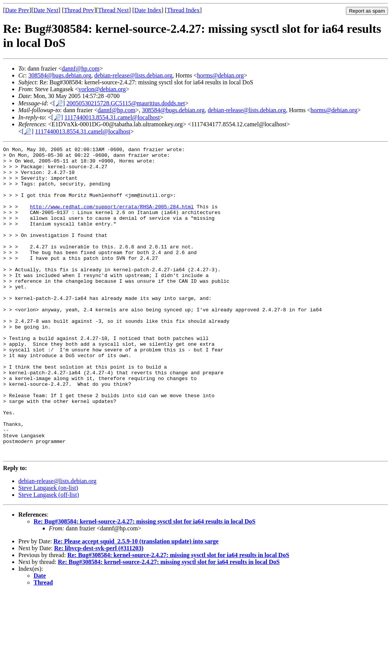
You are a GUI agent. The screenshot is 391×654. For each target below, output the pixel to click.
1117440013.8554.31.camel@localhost (112, 117)
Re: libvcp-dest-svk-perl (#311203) (99, 610)
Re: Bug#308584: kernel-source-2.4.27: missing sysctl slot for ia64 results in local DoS (144, 583)
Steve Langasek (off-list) (48, 556)
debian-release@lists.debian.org (133, 75)
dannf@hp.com (81, 68)
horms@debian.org (220, 75)
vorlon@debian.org (102, 89)
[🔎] (59, 103)
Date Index (148, 10)
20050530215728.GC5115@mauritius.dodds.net (125, 103)
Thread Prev (79, 10)
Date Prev (17, 10)
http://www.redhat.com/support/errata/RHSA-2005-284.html (112, 219)
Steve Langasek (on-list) (48, 549)
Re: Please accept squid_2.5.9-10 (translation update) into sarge (135, 603)
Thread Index (183, 10)
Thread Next (113, 10)
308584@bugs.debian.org (59, 75)
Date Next (46, 10)
